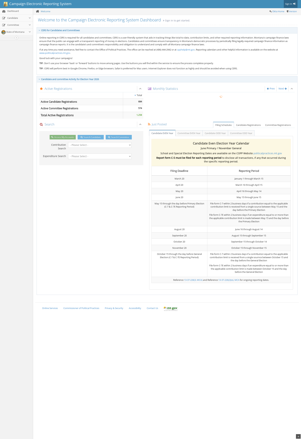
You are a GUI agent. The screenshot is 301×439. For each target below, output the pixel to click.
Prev (271, 88)
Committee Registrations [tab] (278, 125)
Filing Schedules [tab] (223, 125)
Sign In (290, 3)
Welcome (45, 11)
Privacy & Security (114, 308)
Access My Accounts (62, 137)
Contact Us (152, 308)
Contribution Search (58, 146)
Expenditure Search (54, 156)
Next (283, 88)
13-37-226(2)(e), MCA (228, 279)
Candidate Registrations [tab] (248, 125)
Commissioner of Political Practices (81, 308)
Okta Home (278, 11)
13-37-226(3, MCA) (193, 279)
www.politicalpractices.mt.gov (54, 52)
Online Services (50, 308)
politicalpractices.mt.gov (267, 153)
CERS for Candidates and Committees (59, 30)
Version (293, 11)
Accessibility (135, 308)
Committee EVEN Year (189, 133)
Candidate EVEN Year (162, 133)
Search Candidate (91, 137)
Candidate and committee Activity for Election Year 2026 (68, 79)
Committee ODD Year (241, 133)
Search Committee (118, 137)
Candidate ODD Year (215, 133)
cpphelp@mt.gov (186, 49)
